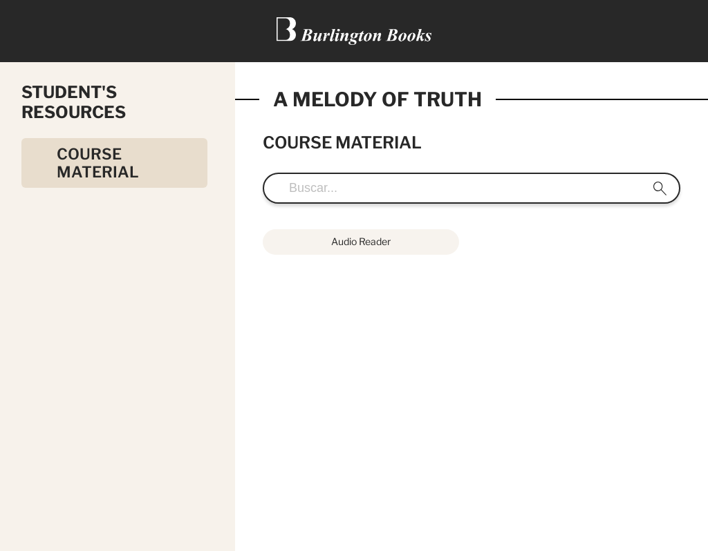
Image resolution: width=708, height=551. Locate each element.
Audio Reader (361, 241)
